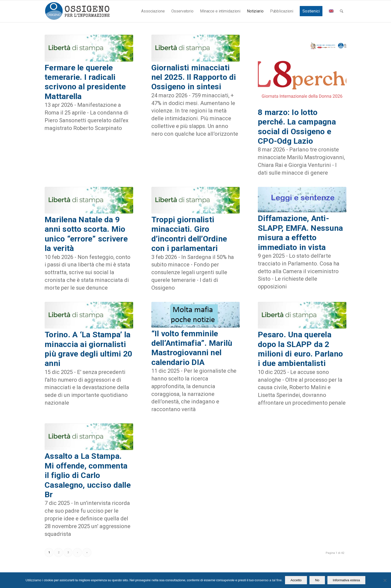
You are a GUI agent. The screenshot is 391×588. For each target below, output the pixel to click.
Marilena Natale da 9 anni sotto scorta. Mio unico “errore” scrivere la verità (86, 234)
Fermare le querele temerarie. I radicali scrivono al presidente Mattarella (85, 82)
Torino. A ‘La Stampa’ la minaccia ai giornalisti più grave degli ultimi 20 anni (88, 349)
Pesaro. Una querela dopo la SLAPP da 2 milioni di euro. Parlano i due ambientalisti (300, 349)
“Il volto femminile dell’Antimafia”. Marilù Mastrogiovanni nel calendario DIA (191, 348)
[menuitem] (153, 11)
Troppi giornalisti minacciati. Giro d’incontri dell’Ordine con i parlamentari (189, 234)
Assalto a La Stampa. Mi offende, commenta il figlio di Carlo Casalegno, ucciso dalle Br (88, 475)
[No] (384, 580)
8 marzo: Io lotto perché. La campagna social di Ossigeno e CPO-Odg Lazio (297, 127)
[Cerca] (341, 11)
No (317, 580)
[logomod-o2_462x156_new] (77, 11)
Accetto (296, 580)
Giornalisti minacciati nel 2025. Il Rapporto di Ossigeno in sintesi (193, 77)
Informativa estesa (346, 580)
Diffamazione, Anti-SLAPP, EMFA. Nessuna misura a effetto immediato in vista (300, 233)
